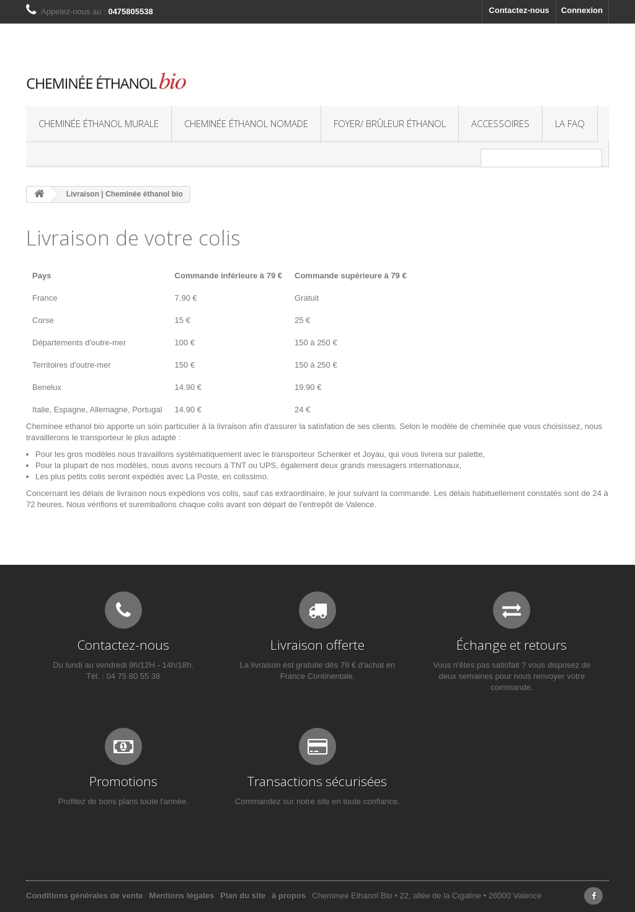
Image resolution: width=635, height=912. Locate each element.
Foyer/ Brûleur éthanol (390, 123)
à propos (289, 895)
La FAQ (570, 123)
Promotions (123, 781)
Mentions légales (182, 895)
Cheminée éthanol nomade (246, 123)
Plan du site (242, 895)
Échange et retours (511, 644)
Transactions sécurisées (317, 781)
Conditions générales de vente (84, 895)
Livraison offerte (317, 644)
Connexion (582, 10)
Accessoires (500, 123)
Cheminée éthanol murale (98, 123)
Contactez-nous (519, 10)
